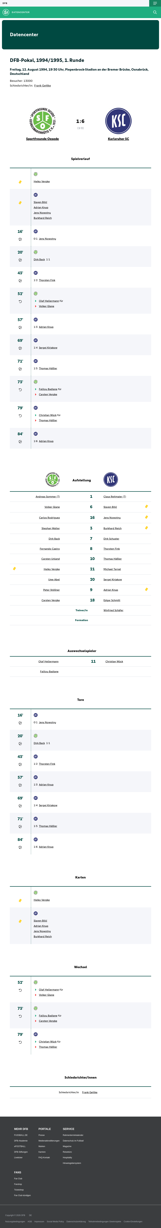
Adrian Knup (41, 207)
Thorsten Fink (47, 280)
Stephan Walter (51, 528)
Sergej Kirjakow (48, 347)
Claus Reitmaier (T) (115, 496)
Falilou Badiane (48, 389)
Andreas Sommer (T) (48, 496)
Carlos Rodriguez (49, 517)
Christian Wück (48, 415)
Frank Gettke (42, 85)
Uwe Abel (54, 579)
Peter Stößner (51, 590)
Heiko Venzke (42, 181)
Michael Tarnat (112, 569)
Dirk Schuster (111, 538)
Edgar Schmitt (112, 600)
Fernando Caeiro (50, 549)
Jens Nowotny (42, 212)
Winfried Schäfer (113, 610)
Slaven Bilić (40, 202)
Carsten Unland (50, 559)
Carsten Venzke (48, 394)
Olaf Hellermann (49, 301)
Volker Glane (46, 306)
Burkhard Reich (43, 218)
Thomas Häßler (48, 368)
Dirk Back (39, 259)
